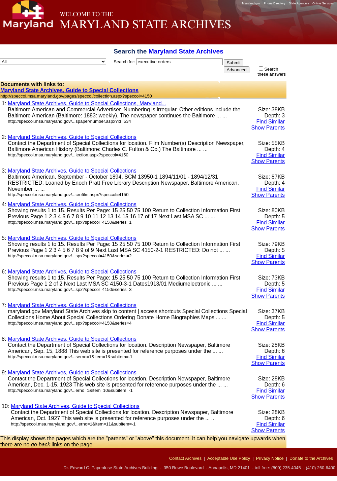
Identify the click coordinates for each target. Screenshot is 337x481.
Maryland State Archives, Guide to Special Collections (69, 90)
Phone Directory (274, 3)
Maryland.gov (251, 3)
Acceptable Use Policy (228, 458)
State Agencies (299, 3)
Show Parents (268, 128)
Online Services (323, 3)
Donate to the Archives (311, 458)
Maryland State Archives (186, 51)
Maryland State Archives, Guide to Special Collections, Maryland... (87, 103)
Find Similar (270, 121)
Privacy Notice (270, 458)
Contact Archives (185, 458)
